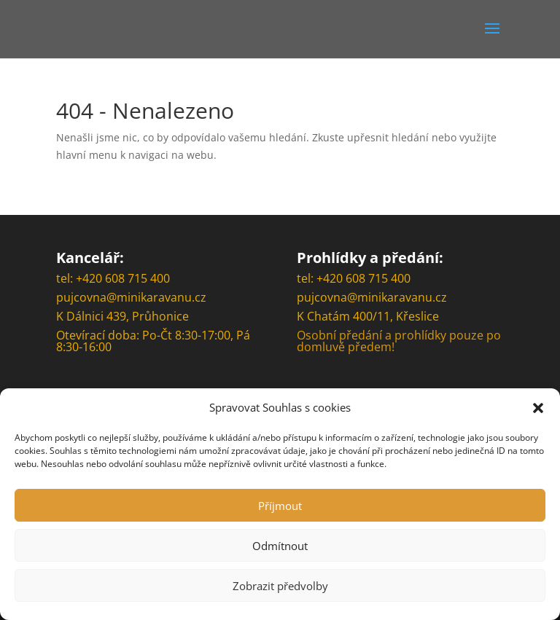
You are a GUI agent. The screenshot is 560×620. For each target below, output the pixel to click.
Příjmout (280, 505)
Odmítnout (280, 545)
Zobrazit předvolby (280, 585)
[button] (538, 408)
